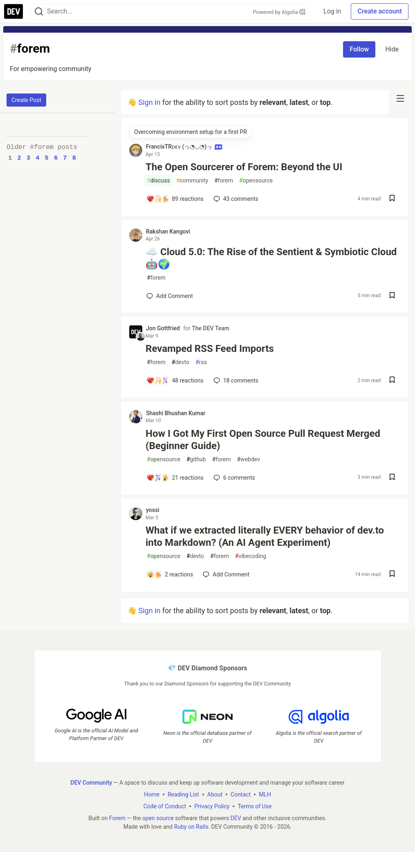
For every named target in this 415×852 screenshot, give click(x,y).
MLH (265, 794)
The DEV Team (210, 328)
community (192, 180)
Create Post (26, 100)
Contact (241, 794)
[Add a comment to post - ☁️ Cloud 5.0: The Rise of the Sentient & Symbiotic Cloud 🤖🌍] (169, 296)
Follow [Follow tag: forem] (359, 49)
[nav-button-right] (400, 98)
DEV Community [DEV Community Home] (91, 782)
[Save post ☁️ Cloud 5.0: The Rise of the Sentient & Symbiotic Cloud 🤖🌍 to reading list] (392, 296)
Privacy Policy (211, 806)
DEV (236, 817)
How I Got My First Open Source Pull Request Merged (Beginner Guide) (263, 440)
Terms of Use (254, 806)
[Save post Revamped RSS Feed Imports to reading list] (392, 380)
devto (180, 362)
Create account (379, 11)
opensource (256, 180)
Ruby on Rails (191, 826)
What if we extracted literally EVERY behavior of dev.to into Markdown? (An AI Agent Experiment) (265, 536)
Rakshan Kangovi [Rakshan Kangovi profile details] (168, 231)
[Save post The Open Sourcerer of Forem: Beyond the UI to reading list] (392, 199)
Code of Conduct (165, 806)
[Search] (39, 11)
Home (151, 794)
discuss (158, 180)
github (196, 459)
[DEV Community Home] (13, 11)
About (214, 794)
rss (201, 362)
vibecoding (250, 556)
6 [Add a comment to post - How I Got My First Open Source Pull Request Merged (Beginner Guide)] (233, 478)
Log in (332, 11)
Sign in (149, 102)
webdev (248, 459)
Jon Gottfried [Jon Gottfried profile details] (163, 328)
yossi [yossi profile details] (152, 510)
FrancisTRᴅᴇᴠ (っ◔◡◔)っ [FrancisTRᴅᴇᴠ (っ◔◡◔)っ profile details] (184, 146)
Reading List (183, 794)
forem (223, 180)
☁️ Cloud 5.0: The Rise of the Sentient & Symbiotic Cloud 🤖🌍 (271, 258)
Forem (117, 817)
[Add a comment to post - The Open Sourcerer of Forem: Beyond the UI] (175, 198)
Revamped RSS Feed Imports (210, 348)
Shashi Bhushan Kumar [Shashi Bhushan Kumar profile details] (175, 413)
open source (158, 817)
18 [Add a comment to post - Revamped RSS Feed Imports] (235, 380)
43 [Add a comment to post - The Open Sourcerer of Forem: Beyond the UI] (235, 199)
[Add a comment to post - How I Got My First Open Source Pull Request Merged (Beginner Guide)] (175, 477)
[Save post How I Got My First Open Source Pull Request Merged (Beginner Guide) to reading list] (392, 478)
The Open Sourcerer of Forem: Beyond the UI (244, 167)
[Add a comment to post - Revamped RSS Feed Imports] (175, 380)
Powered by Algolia (279, 12)
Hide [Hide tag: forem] (392, 49)
